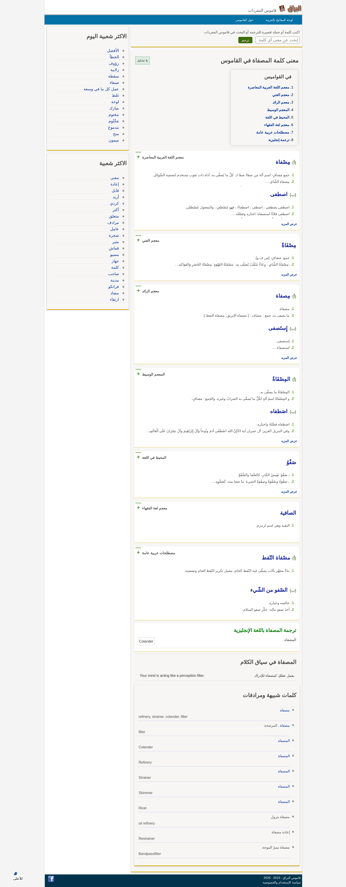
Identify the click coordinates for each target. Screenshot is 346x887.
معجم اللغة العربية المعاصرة (267, 87)
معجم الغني (279, 95)
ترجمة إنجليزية (277, 140)
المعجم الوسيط (277, 110)
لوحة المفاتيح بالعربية (278, 20)
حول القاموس (243, 20)
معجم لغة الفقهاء (275, 125)
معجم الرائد (279, 102)
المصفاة (283, 741)
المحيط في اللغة (276, 117)
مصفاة (284, 710)
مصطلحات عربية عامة (271, 132)
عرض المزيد (288, 224)
